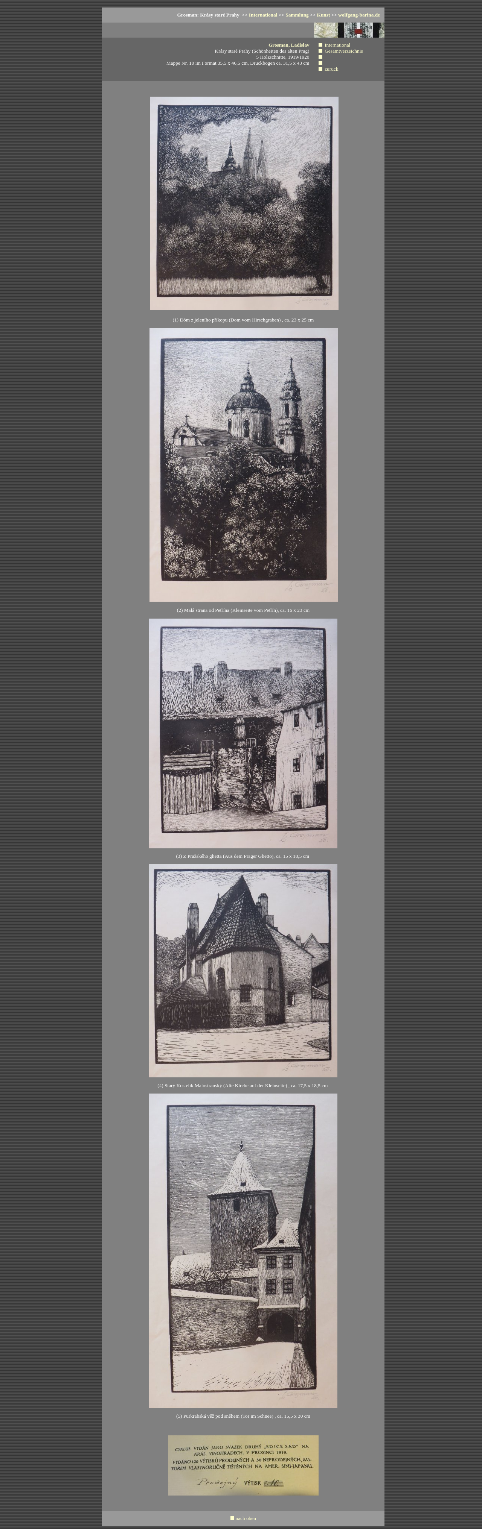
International (263, 15)
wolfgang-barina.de (359, 15)
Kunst (323, 15)
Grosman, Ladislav (289, 45)
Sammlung (296, 15)
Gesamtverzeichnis (344, 51)
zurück (331, 69)
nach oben (245, 1518)
